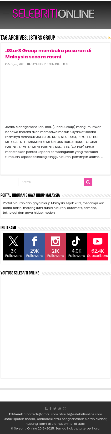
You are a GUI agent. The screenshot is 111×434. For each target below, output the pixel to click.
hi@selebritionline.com (84, 414)
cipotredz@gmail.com (41, 414)
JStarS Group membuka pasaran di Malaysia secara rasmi (48, 53)
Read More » (15, 165)
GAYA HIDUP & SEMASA (45, 64)
